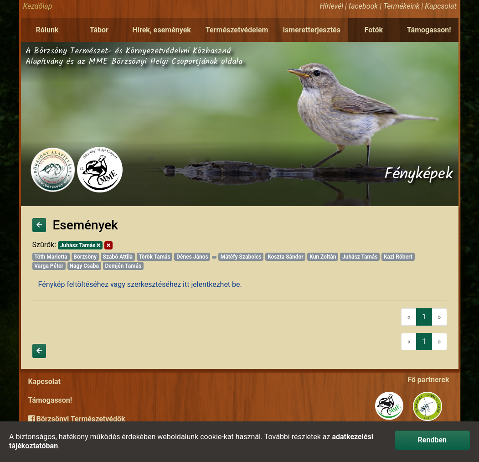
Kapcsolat (440, 6)
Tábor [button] (99, 30)
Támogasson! (429, 30)
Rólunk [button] (47, 30)
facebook (363, 6)
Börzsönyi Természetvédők (76, 419)
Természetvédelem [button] (237, 30)
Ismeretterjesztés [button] (311, 30)
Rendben (432, 440)
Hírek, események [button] (161, 30)
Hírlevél (331, 6)
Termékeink (401, 6)
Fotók (374, 30)
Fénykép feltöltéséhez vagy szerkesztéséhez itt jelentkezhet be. (140, 284)
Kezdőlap (37, 6)
